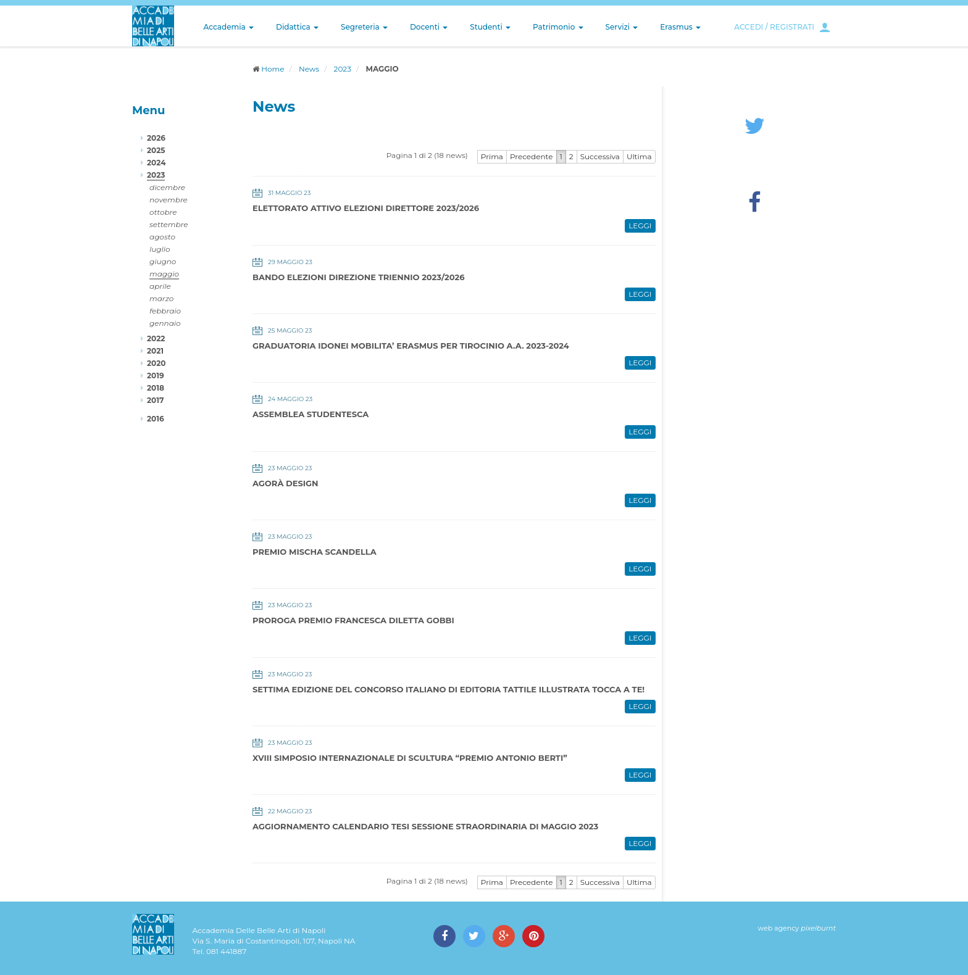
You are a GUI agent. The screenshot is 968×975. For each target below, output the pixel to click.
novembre (168, 199)
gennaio (165, 323)
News (309, 68)
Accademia (229, 26)
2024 (156, 162)
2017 (155, 400)
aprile (160, 286)
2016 (155, 418)
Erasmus (680, 26)
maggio (164, 273)
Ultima (639, 156)
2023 (342, 68)
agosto (162, 236)
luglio (159, 249)
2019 (155, 375)
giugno (162, 261)
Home (272, 68)
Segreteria (364, 26)
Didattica (297, 26)
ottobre (163, 212)
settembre (168, 224)
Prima (492, 156)
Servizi (622, 26)
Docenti (429, 26)
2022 (156, 338)
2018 (155, 387)
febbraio (165, 310)
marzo (161, 298)
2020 (156, 363)
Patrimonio (558, 26)
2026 (156, 138)
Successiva (600, 156)
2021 (155, 350)
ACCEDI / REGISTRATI (774, 26)
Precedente (531, 156)
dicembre (167, 187)
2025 (156, 150)
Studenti (490, 26)
